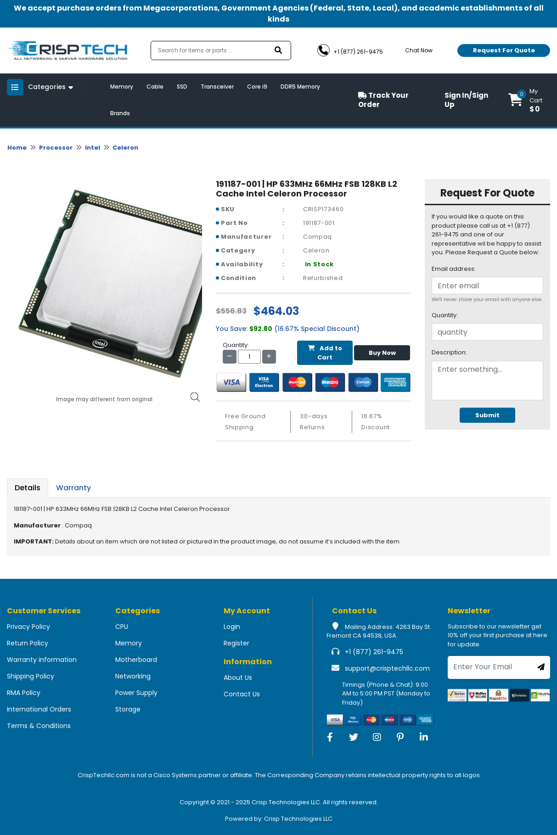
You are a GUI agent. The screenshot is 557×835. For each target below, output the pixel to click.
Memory (121, 86)
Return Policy (27, 643)
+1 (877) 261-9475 (374, 651)
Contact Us (242, 694)
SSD (182, 86)
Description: (449, 352)
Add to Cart (325, 353)
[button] (529, 100)
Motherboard (136, 659)
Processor (56, 147)
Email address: (454, 268)
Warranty (73, 487)
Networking (133, 676)
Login (232, 626)
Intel (92, 147)
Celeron (125, 147)
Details (27, 487)
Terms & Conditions (39, 725)
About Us (238, 677)
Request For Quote (504, 50)
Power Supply (136, 692)
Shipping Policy (30, 676)
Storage (128, 709)
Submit (487, 415)
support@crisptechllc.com (387, 668)
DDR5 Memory (300, 86)
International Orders (39, 709)
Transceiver (217, 86)
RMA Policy (23, 692)
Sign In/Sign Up (466, 100)
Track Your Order (383, 100)
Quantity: (445, 315)
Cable (154, 86)
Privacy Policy (28, 626)
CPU (121, 626)
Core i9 (257, 86)
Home (17, 147)
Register (236, 643)
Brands (120, 113)
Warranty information (42, 659)
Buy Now (382, 352)
